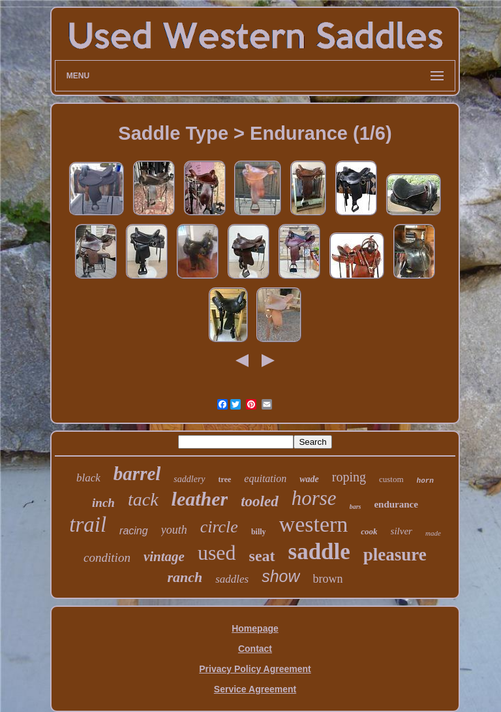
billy (258, 531)
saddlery (189, 479)
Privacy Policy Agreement (255, 669)
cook (369, 531)
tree (225, 479)
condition (107, 557)
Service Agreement (255, 689)
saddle (319, 551)
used (217, 552)
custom (391, 479)
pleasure (395, 554)
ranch (184, 577)
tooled (260, 501)
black (88, 478)
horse (314, 498)
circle (219, 526)
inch (103, 503)
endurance (396, 504)
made (433, 533)
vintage (164, 556)
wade (309, 479)
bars (355, 506)
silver (401, 531)
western (313, 524)
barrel (137, 473)
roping (349, 477)
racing (133, 530)
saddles (232, 579)
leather (200, 499)
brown (328, 578)
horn (425, 481)
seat (262, 555)
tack (143, 499)
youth (174, 529)
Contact (255, 648)
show (280, 576)
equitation (265, 478)
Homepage (255, 628)
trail (87, 524)
